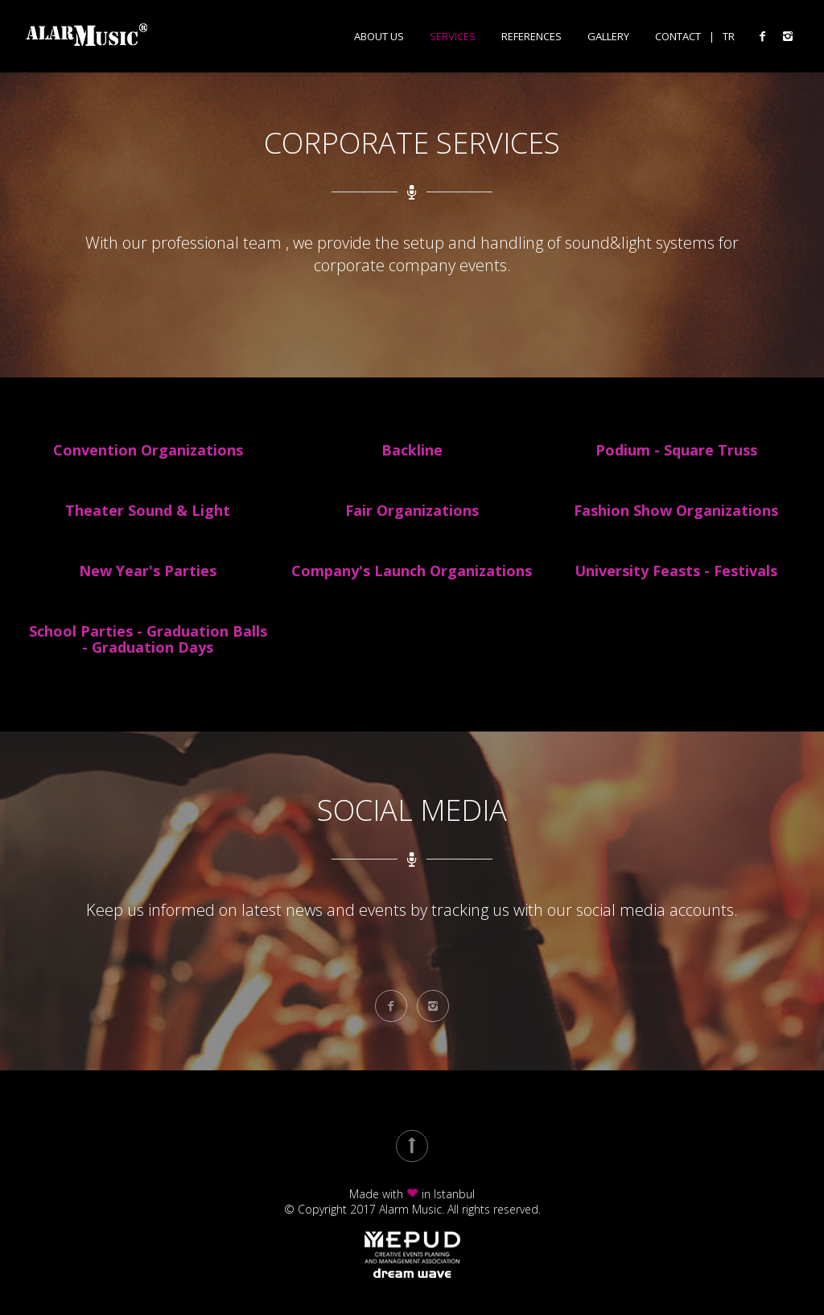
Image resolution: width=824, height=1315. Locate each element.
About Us (379, 36)
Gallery (608, 36)
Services (453, 36)
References (531, 36)
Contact (678, 36)
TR (729, 36)
